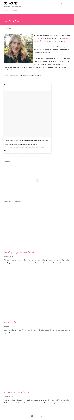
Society (22, 156)
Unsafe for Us (14, 10)
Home (5, 10)
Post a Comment (8, 267)
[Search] (63, 3)
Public (17, 156)
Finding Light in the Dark (19, 252)
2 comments (7, 337)
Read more (67, 267)
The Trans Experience (31, 156)
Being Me (11, 3)
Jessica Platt (21, 147)
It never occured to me (16, 392)
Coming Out (11, 156)
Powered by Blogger (37, 416)
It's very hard (11, 322)
